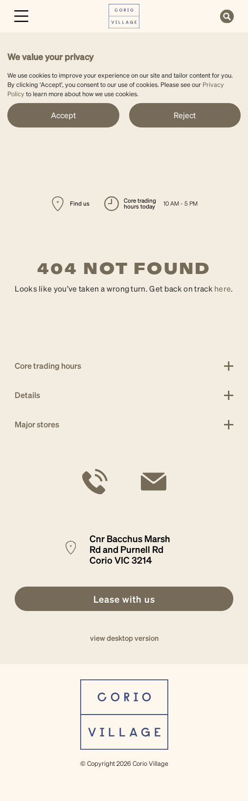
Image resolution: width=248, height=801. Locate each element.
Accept (63, 115)
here (222, 288)
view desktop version (124, 638)
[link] (124, 15)
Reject (185, 115)
